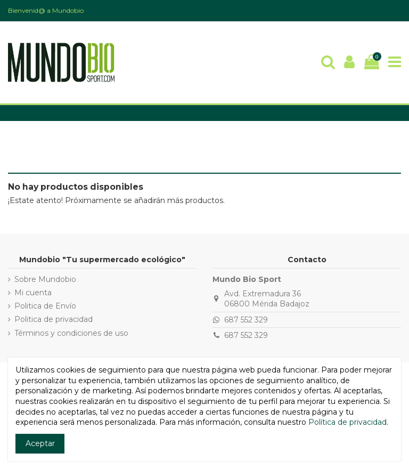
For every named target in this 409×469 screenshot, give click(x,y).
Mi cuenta (33, 292)
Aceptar (40, 443)
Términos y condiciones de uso (71, 333)
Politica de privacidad (53, 319)
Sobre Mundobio (45, 279)
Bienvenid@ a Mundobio (46, 10)
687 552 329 (246, 320)
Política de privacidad (347, 422)
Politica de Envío (45, 306)
